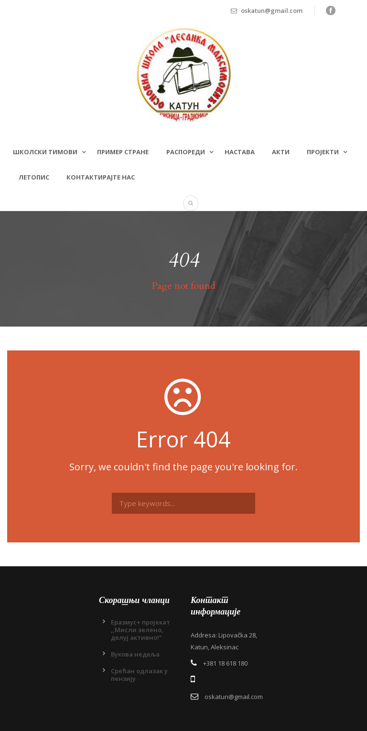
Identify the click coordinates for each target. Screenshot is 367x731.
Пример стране (123, 152)
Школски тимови (45, 152)
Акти (281, 152)
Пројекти (323, 152)
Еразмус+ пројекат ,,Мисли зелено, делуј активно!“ (140, 630)
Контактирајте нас (100, 177)
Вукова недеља (135, 654)
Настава (240, 152)
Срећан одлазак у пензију (139, 675)
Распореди (185, 152)
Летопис (34, 177)
